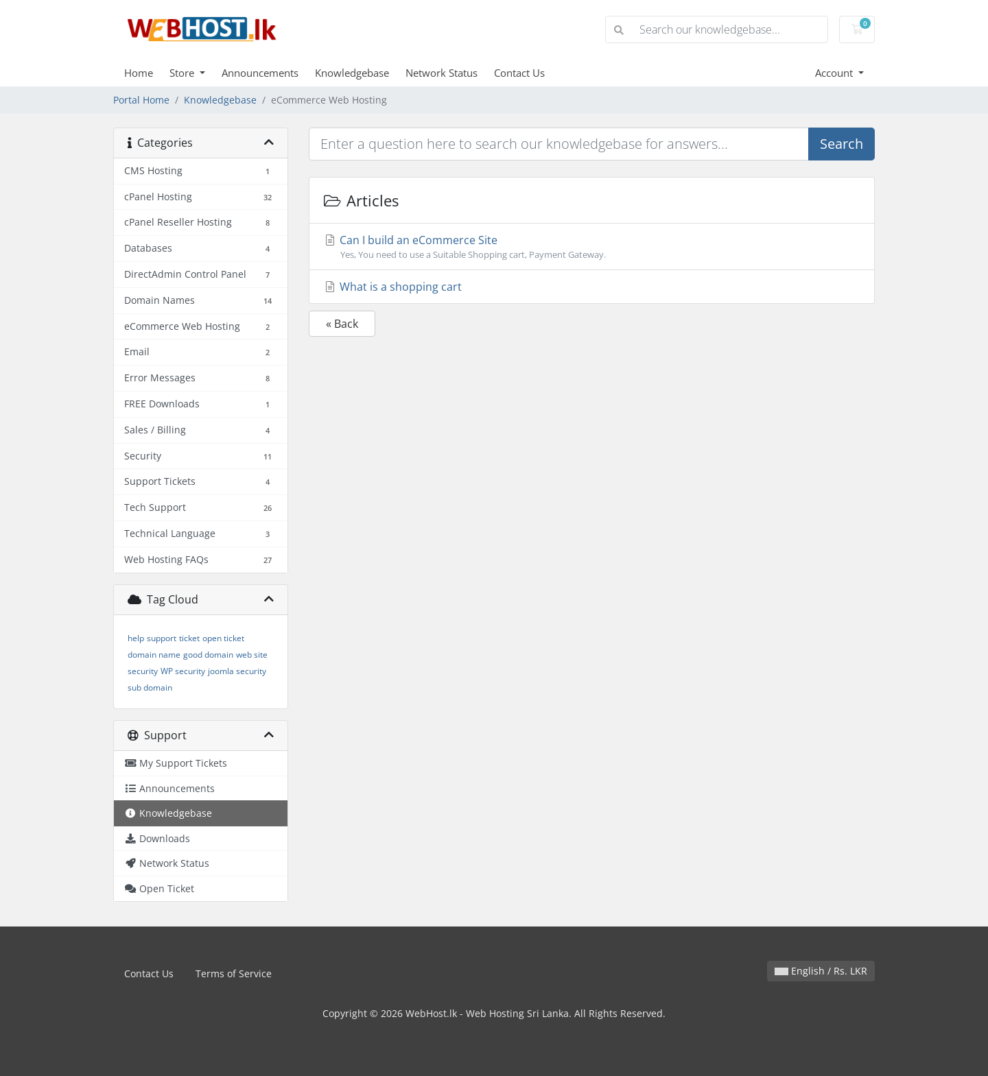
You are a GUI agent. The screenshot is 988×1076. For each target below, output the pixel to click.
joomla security (237, 671)
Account (835, 73)
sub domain (150, 687)
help (136, 638)
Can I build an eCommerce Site (591, 246)
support (161, 638)
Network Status (441, 73)
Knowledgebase (352, 73)
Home (138, 73)
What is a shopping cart (392, 286)
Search (841, 143)
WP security (183, 671)
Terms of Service (234, 973)
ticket (189, 638)
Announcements (260, 73)
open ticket (223, 638)
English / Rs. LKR (821, 970)
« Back (342, 323)
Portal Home (141, 99)
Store (183, 73)
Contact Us (519, 73)
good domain (208, 654)
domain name (154, 654)
